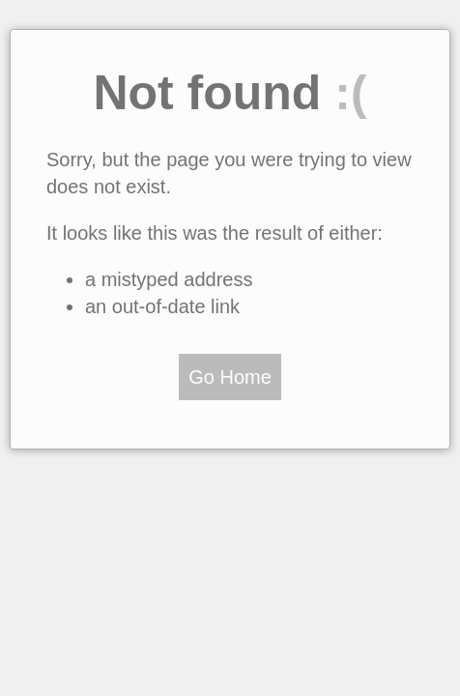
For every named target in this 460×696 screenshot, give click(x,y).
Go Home (230, 377)
